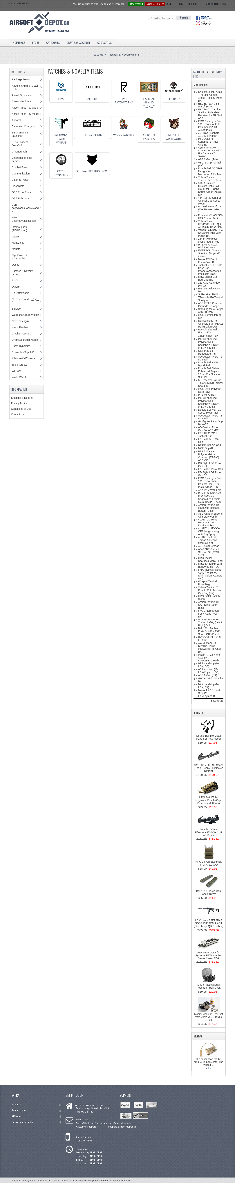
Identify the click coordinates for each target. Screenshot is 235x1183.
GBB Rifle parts (20, 198)
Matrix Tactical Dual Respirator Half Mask (208, 986)
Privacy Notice (19, 403)
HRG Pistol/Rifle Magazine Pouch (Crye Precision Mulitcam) (209, 800)
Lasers (15, 236)
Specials (198, 713)
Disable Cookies (155, 3)
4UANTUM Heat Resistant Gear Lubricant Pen (207, 522)
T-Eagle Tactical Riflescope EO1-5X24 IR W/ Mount (209, 832)
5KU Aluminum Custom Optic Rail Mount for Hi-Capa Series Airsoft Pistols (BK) (210, 189)
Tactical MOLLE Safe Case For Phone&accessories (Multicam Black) (210, 269)
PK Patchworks (124, 99)
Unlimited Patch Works (173, 135)
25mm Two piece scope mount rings (208, 240)
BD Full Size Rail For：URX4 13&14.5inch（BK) (208, 332)
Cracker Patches (149, 135)
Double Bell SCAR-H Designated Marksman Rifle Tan (210, 171)
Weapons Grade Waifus (61, 137)
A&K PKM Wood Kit (209, 489)
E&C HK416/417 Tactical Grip (207, 435)
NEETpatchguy (92, 133)
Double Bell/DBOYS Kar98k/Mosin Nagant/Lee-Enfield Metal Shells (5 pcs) (209, 497)
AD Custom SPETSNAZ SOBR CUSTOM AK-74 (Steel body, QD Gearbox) (208, 923)
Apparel (16, 120)
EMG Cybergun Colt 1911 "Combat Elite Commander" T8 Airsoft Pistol (209, 125)
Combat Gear (19, 167)
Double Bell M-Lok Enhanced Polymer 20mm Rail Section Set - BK (209, 373)
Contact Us (105, 42)
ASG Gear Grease (208, 545)
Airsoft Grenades (21, 95)
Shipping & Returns (22, 397)
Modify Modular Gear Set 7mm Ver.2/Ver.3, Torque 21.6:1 (208, 1017)
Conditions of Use (21, 408)
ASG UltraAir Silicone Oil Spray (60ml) (210, 515)
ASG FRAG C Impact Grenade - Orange (210, 305)
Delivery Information (36, 1122)
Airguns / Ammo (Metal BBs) (25, 87)
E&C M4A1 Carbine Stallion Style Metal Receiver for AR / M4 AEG (210, 114)
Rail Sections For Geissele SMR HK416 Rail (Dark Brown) (210, 323)
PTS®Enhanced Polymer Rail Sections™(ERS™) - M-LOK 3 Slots (210, 402)
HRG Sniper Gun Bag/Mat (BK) (208, 278)
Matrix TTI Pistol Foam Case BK (207, 261)
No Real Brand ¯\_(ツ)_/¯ (149, 101)
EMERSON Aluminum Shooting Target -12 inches (210, 253)
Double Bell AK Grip (209, 444)
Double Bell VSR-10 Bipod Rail (209, 364)
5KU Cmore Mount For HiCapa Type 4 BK (209, 613)
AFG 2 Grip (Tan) (208, 159)
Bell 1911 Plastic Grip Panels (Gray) (208, 892)
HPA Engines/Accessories (24, 219)
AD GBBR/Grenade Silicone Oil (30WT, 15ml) (209, 552)
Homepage (19, 42)
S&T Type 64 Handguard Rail (207, 352)
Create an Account (79, 42)
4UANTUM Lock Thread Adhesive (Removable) (207, 540)
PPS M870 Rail (207, 394)
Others (92, 97)
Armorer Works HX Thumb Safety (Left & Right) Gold (210, 622)
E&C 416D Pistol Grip (210, 469)
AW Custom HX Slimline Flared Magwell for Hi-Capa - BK (210, 647)
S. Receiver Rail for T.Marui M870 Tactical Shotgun (210, 297)
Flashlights (18, 186)
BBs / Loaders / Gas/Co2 (20, 144)
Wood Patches (123, 133)
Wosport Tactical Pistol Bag (207, 583)
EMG (61, 97)
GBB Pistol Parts (21, 192)
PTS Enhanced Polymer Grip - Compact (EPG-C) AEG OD (208, 456)
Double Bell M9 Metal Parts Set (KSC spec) (208, 737)
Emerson (174, 97)
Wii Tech (16, 370)
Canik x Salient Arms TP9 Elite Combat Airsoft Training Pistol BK (210, 96)
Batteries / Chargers (23, 126)
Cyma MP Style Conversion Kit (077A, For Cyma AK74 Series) (210, 152)
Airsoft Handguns (21, 101)
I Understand (136, 3)
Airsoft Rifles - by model (25, 113)
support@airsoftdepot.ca (122, 1126)
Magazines (18, 242)
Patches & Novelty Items (124, 54)
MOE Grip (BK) (206, 448)
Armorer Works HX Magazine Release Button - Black (209, 507)
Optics (15, 264)
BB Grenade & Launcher (20, 134)
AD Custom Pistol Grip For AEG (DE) (209, 429)
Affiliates (36, 1116)
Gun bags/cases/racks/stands (25, 208)
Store (35, 42)
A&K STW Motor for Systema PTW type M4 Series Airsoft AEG (208, 955)
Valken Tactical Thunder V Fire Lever (210, 179)
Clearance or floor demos (22, 159)
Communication (21, 173)
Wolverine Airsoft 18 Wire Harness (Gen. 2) (209, 209)
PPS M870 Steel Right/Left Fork (207, 246)
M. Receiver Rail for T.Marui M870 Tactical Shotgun (210, 383)
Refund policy (36, 1110)
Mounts (16, 249)
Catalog (98, 54)
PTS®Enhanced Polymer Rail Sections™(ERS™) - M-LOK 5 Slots (210, 343)
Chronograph (19, 151)
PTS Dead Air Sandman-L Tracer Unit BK (208, 141)
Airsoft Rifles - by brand (25, 107)
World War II (19, 377)
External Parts (20, 179)
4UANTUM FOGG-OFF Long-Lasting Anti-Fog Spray (209, 531)
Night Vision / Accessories (19, 257)
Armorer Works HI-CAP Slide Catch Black (208, 604)
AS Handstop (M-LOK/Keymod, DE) (208, 671)
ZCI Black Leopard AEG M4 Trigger (208, 134)
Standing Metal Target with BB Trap (210, 310)
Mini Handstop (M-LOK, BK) (208, 686)
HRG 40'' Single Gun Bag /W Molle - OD (210, 565)
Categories (53, 42)
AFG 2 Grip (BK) (207, 675)
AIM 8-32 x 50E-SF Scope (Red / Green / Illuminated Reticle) (208, 768)
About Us (36, 1104)
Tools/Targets (19, 364)
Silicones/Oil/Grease (23, 358)
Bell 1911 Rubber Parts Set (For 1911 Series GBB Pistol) (209, 631)
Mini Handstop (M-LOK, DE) (208, 665)
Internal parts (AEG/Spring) (19, 229)
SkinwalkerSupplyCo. (92, 169)
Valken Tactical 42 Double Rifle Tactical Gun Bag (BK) (209, 590)
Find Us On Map (84, 1111)
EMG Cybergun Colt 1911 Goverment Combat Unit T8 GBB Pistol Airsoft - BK (210, 482)
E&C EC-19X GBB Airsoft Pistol (208, 105)
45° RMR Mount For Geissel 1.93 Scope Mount (209, 200)
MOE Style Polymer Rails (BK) (209, 390)
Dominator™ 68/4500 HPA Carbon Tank (210, 217)
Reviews (198, 1036)
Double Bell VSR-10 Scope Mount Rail (209, 411)
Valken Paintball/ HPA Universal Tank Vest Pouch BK (210, 232)
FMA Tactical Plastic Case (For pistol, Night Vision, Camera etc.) (210, 574)
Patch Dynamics (61, 171)
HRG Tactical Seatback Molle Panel (210, 559)
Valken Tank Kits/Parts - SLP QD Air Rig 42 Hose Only (210, 224)
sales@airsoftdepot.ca (120, 1123)
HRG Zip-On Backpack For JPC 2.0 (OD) (209, 863)
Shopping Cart (201, 85)
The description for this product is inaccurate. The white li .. (208, 1062)
